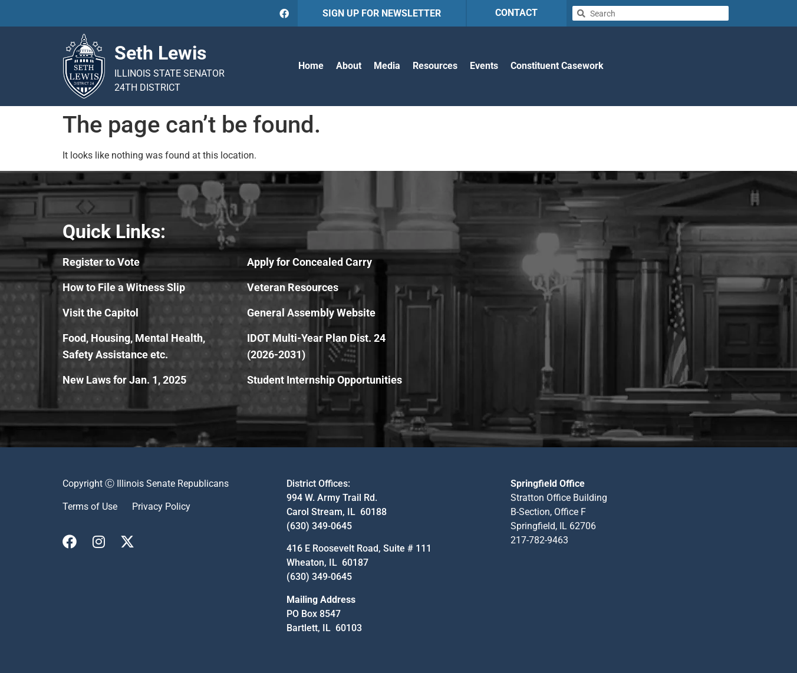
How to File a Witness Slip (123, 287)
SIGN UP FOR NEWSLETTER (381, 13)
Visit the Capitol (100, 312)
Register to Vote (101, 262)
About (348, 65)
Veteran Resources (292, 287)
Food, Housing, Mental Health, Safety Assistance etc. (133, 346)
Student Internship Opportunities (324, 380)
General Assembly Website (311, 312)
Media (387, 65)
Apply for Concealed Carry (309, 262)
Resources (435, 65)
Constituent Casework (557, 65)
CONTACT (516, 12)
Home (311, 65)
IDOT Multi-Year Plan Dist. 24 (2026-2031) (316, 346)
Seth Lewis (160, 53)
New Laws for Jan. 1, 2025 (124, 380)
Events (484, 65)
